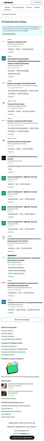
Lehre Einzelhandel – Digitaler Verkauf (22, 177)
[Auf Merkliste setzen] (10, 52)
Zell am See (11, 248)
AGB (33, 423)
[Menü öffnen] (2, 2)
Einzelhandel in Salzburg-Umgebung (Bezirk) (14, 349)
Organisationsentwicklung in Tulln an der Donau (15, 405)
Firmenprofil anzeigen (9, 34)
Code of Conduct (31, 426)
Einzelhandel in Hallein (8, 354)
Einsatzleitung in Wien (8, 417)
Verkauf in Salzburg (7, 330)
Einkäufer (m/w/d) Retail (16, 42)
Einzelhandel (9, 21)
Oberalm (10, 267)
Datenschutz (11, 426)
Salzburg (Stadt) (13, 90)
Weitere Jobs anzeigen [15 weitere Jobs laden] (22, 319)
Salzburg (23, 21)
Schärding (17, 166)
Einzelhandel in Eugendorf (9, 346)
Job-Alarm (29, 7)
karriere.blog (6, 381)
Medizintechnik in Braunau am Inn (11, 411)
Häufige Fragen (13, 423)
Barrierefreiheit (20, 426)
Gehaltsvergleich (34, 376)
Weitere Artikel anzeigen (8, 398)
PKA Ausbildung (6, 414)
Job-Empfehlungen (18, 7)
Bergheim (11, 49)
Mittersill (11, 184)
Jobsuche (7, 7)
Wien (26, 90)
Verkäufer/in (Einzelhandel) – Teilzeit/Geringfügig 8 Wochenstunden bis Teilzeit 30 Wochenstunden (23, 61)
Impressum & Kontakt (25, 423)
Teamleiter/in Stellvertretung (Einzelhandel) (25, 303)
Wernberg (21, 90)
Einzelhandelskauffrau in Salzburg (11, 339)
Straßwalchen (12, 293)
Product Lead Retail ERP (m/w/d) (19, 121)
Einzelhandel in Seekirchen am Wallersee (13, 352)
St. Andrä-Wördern (7, 408)
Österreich (11, 71)
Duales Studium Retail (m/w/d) (19, 142)
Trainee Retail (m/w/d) (16, 104)
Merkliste (37, 7)
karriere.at (20, 402)
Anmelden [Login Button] (37, 2)
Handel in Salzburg (7, 333)
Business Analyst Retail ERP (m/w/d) (21, 83)
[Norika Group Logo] (22, 434)
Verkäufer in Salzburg (7, 336)
